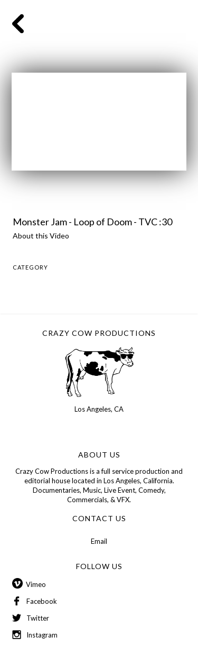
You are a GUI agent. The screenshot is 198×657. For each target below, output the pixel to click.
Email (99, 541)
